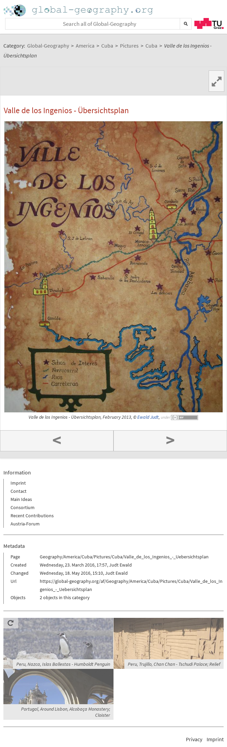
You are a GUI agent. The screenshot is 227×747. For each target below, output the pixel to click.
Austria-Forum (25, 524)
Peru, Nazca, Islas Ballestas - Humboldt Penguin (63, 664)
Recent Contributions (32, 516)
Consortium (23, 507)
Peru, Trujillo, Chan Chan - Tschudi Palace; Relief (174, 664)
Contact (19, 491)
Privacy (194, 739)
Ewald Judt (148, 417)
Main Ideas (21, 499)
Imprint (18, 483)
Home (78, 10)
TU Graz (209, 23)
